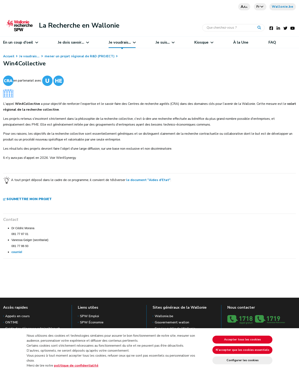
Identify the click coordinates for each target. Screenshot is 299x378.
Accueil (8, 56)
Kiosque (203, 42)
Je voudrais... (122, 42)
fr (260, 6)
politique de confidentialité (76, 365)
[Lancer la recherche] (260, 28)
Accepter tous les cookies (242, 339)
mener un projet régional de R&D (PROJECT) (79, 56)
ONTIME (11, 322)
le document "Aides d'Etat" (148, 179)
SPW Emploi (89, 316)
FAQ (272, 42)
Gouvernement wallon (172, 322)
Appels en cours (17, 316)
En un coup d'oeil (20, 42)
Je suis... (165, 42)
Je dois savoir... (73, 42)
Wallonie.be (282, 6)
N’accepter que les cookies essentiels (242, 350)
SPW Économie (91, 322)
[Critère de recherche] (233, 27)
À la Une (241, 42)
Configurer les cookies (243, 360)
